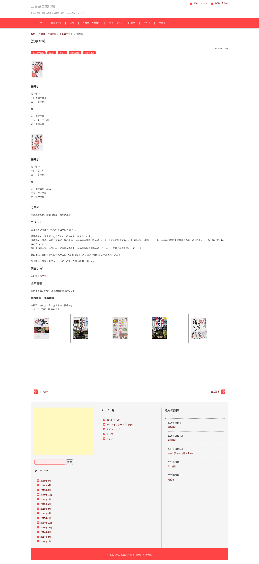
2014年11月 (46, 527)
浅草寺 (43, 276)
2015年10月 (46, 494)
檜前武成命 (75, 53)
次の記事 (215, 391)
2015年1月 (45, 518)
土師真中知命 (66, 34)
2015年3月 (45, 509)
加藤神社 (172, 427)
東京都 (62, 53)
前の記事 (43, 391)
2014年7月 (45, 541)
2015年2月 (45, 513)
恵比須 (52, 53)
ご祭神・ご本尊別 (91, 23)
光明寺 (171, 479)
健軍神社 (172, 440)
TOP (33, 34)
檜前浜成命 (89, 53)
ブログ (162, 23)
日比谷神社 (173, 466)
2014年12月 (46, 522)
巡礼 (72, 23)
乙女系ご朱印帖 (43, 6)
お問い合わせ (113, 420)
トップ (38, 23)
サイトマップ (113, 429)
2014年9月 (45, 532)
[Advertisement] (64, 431)
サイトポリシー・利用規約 (122, 23)
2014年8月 (45, 537)
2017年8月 (45, 490)
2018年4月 (45, 480)
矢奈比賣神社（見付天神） (181, 453)
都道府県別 (56, 23)
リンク (147, 23)
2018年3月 (45, 485)
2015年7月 (45, 499)
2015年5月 (45, 504)
